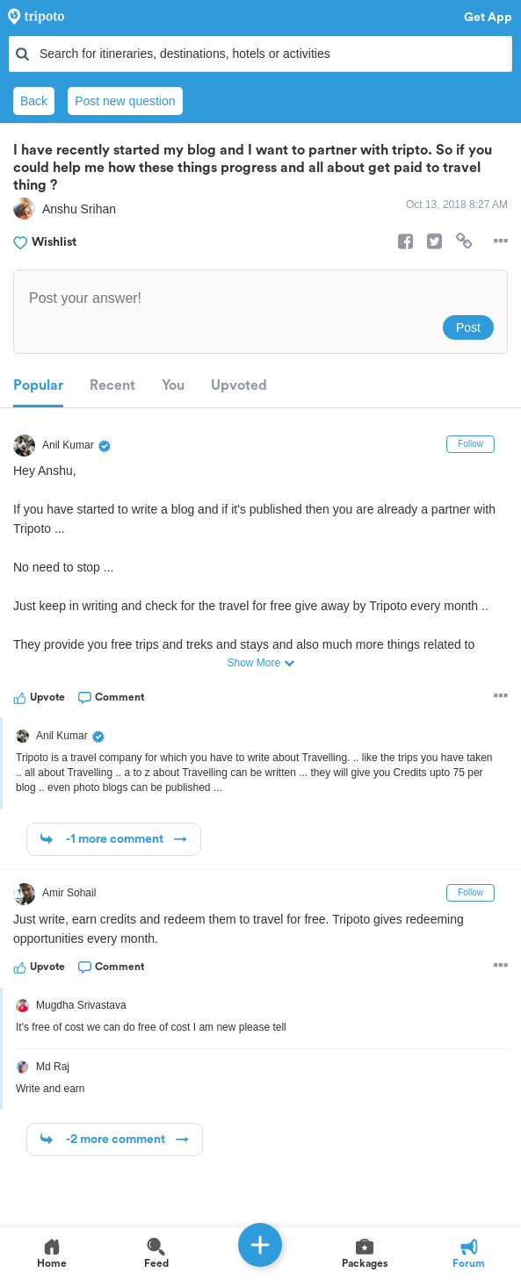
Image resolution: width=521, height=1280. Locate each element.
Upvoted (239, 385)
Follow (470, 444)
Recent (112, 385)
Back (33, 101)
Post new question (125, 101)
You (173, 385)
